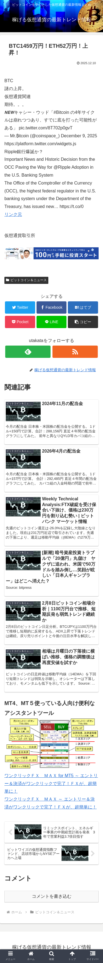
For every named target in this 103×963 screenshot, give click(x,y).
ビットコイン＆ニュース (26, 280)
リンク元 (13, 214)
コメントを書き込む (51, 896)
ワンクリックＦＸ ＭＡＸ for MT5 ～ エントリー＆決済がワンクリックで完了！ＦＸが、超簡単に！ (51, 783)
